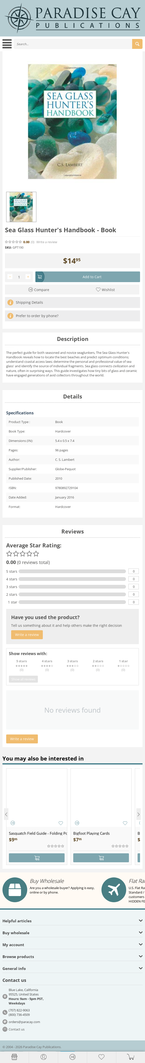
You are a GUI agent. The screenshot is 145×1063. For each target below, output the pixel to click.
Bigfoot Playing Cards (91, 833)
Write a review (46, 242)
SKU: (8, 247)
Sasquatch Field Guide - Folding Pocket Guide (38, 833)
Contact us (16, 1029)
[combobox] (78, 44)
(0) (32, 242)
